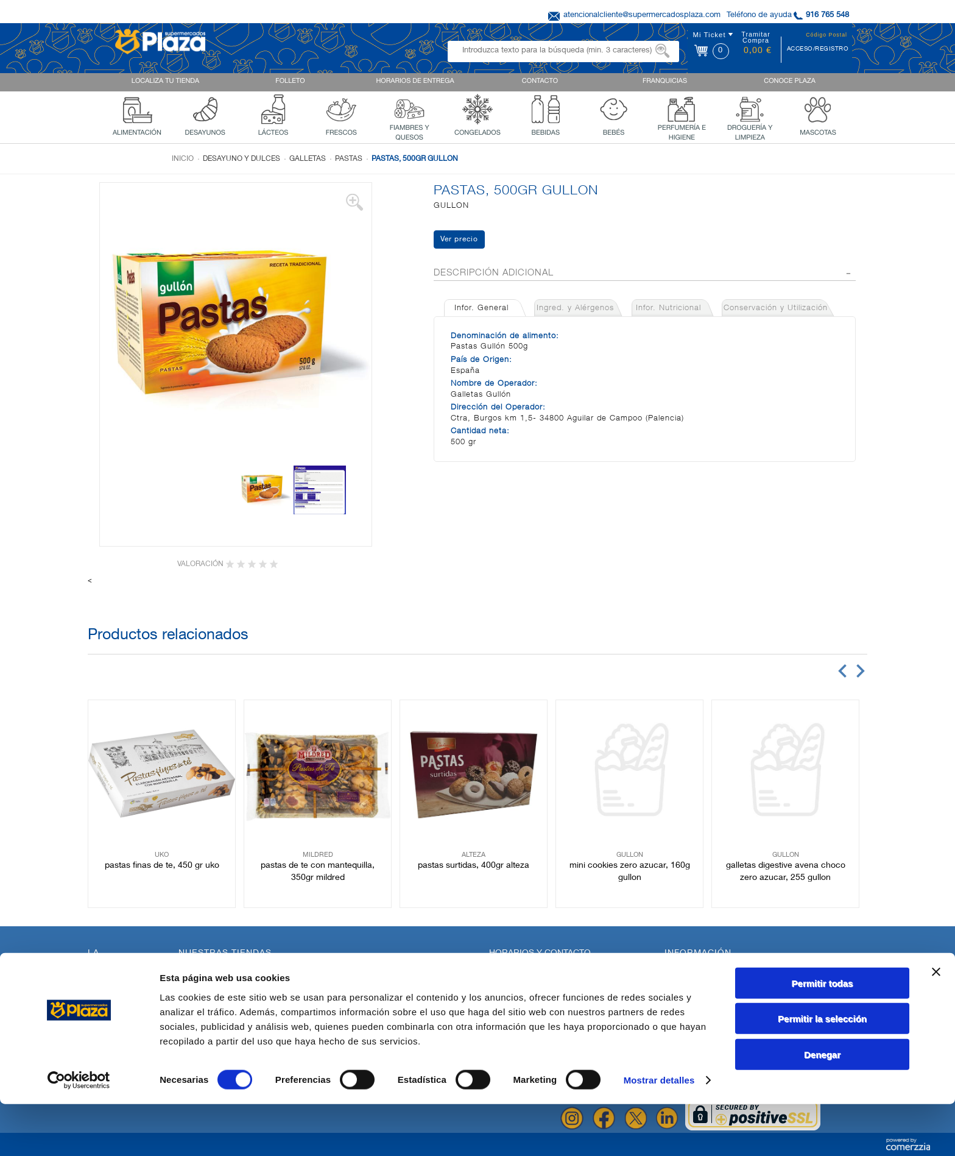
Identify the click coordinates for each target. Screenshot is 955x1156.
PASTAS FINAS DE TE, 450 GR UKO (162, 866)
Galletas (307, 159)
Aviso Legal (685, 1001)
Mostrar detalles (659, 1132)
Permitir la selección (822, 1070)
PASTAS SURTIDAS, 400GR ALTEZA (473, 866)
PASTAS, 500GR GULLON (415, 159)
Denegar (822, 1106)
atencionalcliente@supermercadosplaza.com (642, 16)
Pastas (348, 159)
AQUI (529, 989)
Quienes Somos (117, 1003)
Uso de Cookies (693, 981)
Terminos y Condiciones (708, 991)
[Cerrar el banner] (936, 1023)
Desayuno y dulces (241, 159)
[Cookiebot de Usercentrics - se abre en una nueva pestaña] (79, 1132)
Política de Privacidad (704, 970)
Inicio (183, 159)
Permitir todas (822, 1034)
